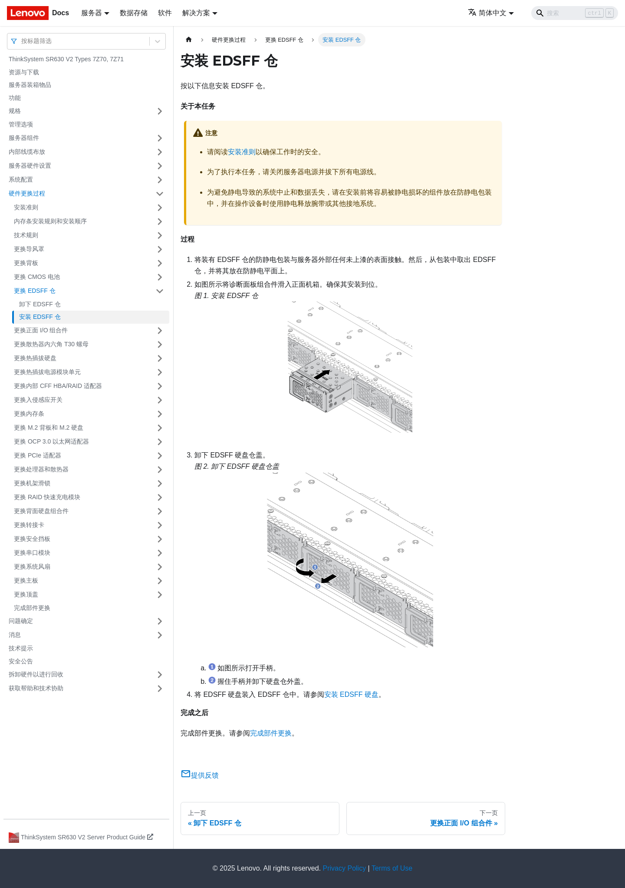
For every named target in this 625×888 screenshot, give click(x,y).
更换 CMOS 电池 (37, 276)
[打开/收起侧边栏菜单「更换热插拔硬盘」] (159, 358)
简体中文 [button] (487, 13)
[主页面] (189, 39)
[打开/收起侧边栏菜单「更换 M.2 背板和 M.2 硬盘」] (159, 428)
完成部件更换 (32, 607)
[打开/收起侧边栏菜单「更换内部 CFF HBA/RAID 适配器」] (159, 386)
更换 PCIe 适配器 (37, 455)
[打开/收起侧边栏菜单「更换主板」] (159, 581)
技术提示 (21, 648)
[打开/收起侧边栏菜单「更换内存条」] (159, 414)
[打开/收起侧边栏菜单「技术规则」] (159, 235)
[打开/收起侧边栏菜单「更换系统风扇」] (159, 567)
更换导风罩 (29, 248)
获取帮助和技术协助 (36, 688)
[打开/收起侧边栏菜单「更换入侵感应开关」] (159, 400)
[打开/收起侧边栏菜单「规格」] (159, 111)
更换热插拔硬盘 (35, 358)
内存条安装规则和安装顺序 (50, 221)
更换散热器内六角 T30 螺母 (51, 344)
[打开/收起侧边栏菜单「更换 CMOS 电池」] (159, 277)
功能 (15, 97)
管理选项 (21, 124)
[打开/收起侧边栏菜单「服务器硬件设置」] (159, 166)
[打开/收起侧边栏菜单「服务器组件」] (159, 138)
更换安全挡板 (32, 538)
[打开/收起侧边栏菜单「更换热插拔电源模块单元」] (159, 372)
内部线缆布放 (27, 151)
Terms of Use (392, 868)
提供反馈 (200, 775)
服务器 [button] (91, 13)
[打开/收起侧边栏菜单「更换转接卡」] (159, 525)
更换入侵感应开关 (38, 399)
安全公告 (21, 661)
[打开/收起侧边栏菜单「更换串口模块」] (159, 553)
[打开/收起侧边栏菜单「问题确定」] (159, 621)
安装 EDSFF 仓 (40, 316)
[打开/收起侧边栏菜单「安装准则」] (159, 208)
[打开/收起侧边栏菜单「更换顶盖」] (159, 595)
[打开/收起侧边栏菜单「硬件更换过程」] (159, 194)
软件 (165, 13)
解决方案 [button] (196, 13)
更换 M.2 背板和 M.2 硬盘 (48, 427)
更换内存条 (29, 413)
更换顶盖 (26, 594)
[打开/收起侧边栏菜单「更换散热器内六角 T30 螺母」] (159, 344)
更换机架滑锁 (32, 483)
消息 (15, 634)
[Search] (574, 13)
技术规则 (26, 235)
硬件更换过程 (27, 193)
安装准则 (26, 207)
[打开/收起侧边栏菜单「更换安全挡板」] (159, 539)
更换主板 (26, 580)
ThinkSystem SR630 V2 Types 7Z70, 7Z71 (66, 59)
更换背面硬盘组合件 (41, 510)
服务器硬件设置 (30, 165)
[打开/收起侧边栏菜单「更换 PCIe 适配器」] (159, 456)
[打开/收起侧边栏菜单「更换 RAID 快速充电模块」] (159, 497)
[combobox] (22, 41)
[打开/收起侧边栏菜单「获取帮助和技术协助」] (159, 689)
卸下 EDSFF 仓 (40, 304)
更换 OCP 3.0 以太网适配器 (51, 441)
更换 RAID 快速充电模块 (47, 497)
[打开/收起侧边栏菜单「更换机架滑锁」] (159, 483)
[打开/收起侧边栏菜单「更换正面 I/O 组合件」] (159, 331)
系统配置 (21, 179)
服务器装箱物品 (30, 84)
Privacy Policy (344, 868)
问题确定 (21, 620)
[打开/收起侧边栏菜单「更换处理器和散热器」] (159, 470)
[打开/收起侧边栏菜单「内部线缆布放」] (159, 152)
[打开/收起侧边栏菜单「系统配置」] (159, 180)
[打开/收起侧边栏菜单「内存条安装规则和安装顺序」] (159, 222)
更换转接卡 (29, 524)
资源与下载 (24, 72)
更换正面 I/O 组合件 (41, 330)
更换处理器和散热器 (41, 469)
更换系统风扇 (32, 566)
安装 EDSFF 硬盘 (351, 694)
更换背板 (26, 262)
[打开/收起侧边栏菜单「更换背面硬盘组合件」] (159, 511)
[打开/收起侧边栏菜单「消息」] (159, 635)
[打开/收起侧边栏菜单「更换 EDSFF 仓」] (159, 291)
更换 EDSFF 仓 (35, 290)
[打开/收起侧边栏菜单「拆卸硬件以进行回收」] (159, 675)
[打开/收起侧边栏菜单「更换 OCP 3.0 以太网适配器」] (159, 442)
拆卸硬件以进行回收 (36, 674)
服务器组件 (24, 137)
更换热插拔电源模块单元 (47, 371)
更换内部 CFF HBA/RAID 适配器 (58, 385)
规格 (15, 110)
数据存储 (134, 13)
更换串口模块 (32, 552)
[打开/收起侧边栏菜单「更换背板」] (159, 263)
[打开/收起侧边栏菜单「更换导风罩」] (159, 249)
